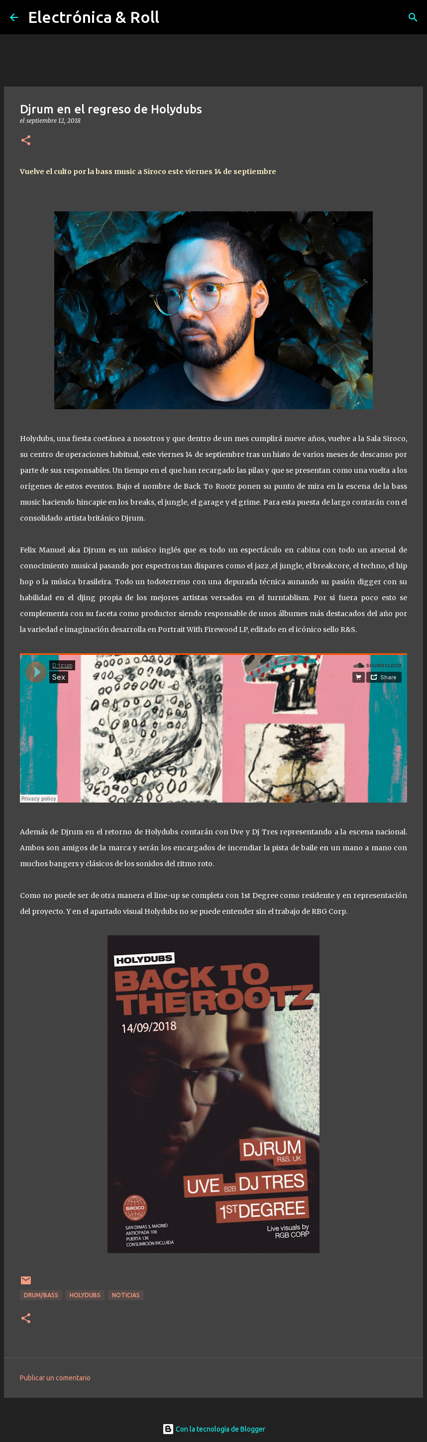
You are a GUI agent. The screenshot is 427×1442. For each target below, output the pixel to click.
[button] (26, 141)
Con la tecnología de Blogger (213, 1429)
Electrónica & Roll (93, 17)
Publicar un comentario (55, 1378)
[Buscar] (413, 17)
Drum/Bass (41, 1295)
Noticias (126, 1295)
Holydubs (85, 1295)
